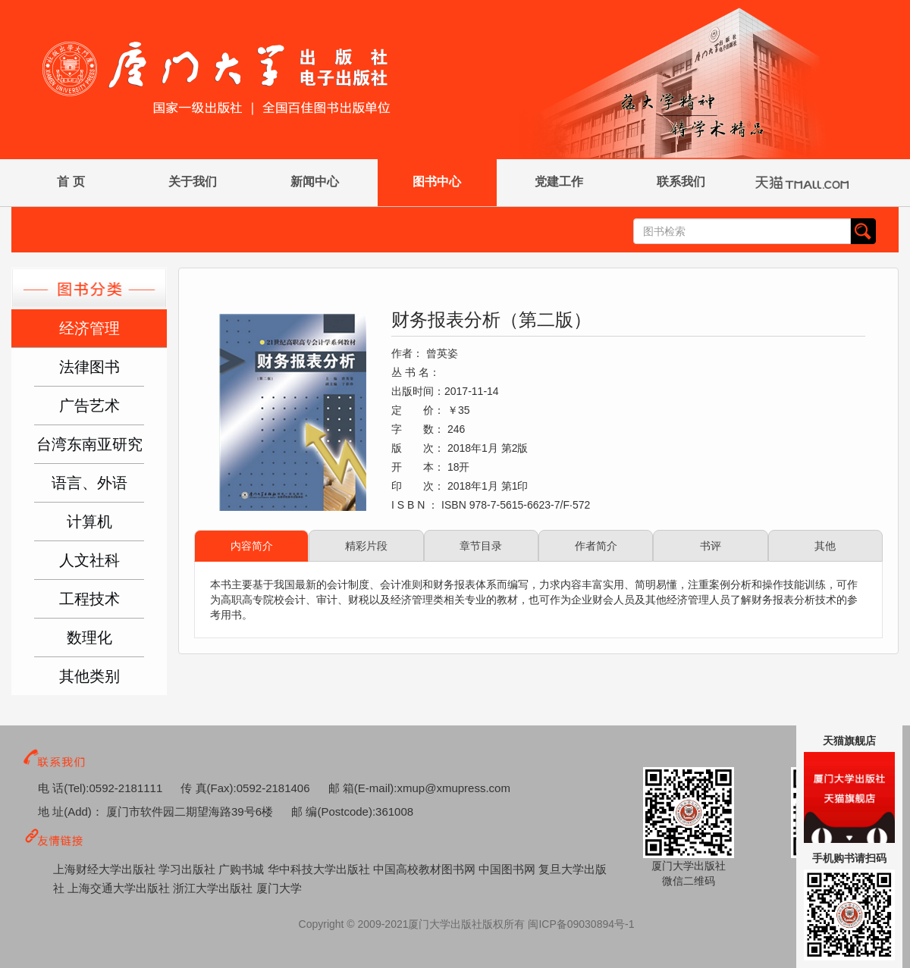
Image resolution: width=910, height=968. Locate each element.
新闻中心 (314, 181)
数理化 (89, 637)
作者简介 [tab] (596, 546)
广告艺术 (89, 405)
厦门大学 (279, 888)
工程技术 (89, 599)
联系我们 (681, 181)
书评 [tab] (710, 546)
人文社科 (89, 560)
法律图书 (89, 367)
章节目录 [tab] (481, 546)
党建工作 (559, 181)
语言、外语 (89, 483)
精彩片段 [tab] (366, 546)
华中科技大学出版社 (320, 869)
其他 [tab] (825, 546)
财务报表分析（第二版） (491, 319)
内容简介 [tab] (252, 546)
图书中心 (437, 181)
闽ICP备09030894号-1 (581, 924)
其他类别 (89, 676)
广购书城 (242, 869)
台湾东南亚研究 (89, 444)
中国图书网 (508, 869)
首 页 (70, 181)
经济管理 (89, 328)
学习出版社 (188, 869)
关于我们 (192, 181)
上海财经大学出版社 (105, 869)
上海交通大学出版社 (120, 888)
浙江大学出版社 (214, 888)
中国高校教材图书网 (426, 869)
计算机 (89, 521)
